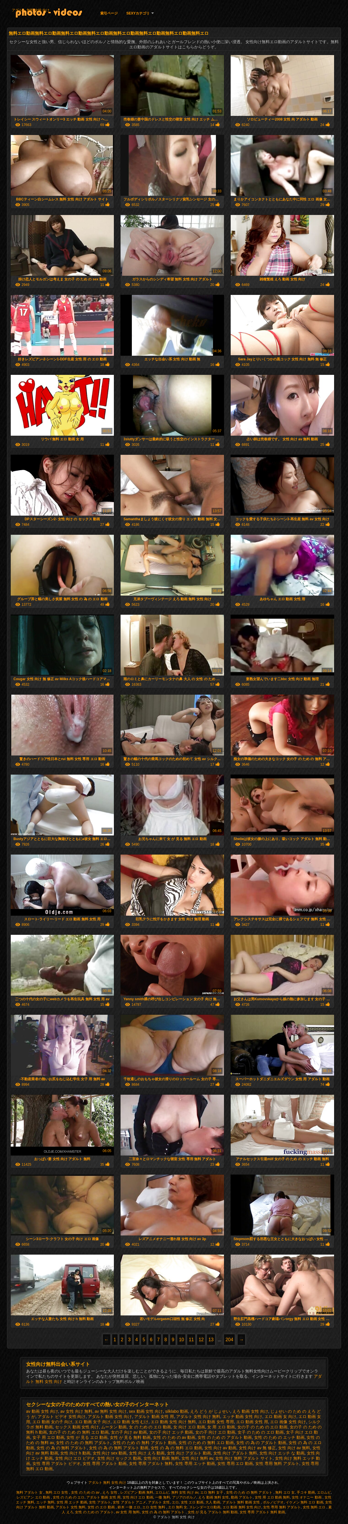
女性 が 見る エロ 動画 (87, 1437)
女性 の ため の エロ (68, 1497)
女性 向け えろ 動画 (147, 1453)
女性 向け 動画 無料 (161, 1458)
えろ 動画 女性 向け (250, 1411)
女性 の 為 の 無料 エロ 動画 (176, 1447)
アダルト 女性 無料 (70, 1507)
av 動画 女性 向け (42, 1411)
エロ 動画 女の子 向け (52, 1421)
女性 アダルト (100, 1502)
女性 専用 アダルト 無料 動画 (262, 1512)
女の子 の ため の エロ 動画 (262, 1427)
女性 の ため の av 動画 (174, 1437)
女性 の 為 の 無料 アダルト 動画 (118, 1447)
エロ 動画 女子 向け (92, 1421)
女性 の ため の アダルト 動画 (225, 1437)
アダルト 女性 (159, 1502)
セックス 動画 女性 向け (77, 1427)
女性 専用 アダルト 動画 (105, 1463)
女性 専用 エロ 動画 (235, 1463)
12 (201, 1339)
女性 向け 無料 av (197, 1458)
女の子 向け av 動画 (129, 1432)
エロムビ (162, 1492)
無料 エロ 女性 (57, 1492)
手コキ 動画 (306, 1492)
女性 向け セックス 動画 (119, 1458)
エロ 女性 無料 (154, 1507)
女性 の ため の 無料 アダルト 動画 (144, 1442)
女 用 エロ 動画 (221, 1427)
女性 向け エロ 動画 (138, 1497)
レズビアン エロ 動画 (34, 1497)
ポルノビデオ (273, 1502)
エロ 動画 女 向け (280, 1416)
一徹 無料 (162, 1497)
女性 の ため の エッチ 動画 (279, 1437)
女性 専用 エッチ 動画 (195, 1463)
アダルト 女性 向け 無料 (198, 1416)
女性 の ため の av (85, 1492)
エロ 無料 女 (177, 1507)
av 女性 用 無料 (128, 1512)
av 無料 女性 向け (111, 1411)
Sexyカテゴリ (138, 13)
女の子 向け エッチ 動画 (171, 1432)
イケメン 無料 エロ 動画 (304, 1502)
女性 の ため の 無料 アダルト (83, 1442)
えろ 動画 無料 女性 (213, 1497)
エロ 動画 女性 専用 (216, 1421)
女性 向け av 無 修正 (257, 1447)
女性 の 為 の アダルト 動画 (261, 1442)
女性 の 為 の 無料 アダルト (62, 1447)
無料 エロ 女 (285, 1492)
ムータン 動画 (114, 1427)
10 (181, 1339)
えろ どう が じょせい (210, 1411)
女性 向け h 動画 (75, 1453)
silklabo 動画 (176, 1411)
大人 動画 (212, 1502)
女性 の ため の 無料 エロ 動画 (206, 1442)
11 (191, 1339)
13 (211, 1339)
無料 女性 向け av (184, 1492)
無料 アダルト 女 (29, 1492)
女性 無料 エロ (315, 1507)
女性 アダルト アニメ (129, 1502)
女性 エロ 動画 (192, 1502)
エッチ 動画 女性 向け (243, 1416)
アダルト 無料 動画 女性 (241, 1502)
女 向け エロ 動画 (189, 1427)
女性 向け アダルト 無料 (235, 1453)
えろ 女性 (110, 1492)
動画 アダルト (242, 1497)
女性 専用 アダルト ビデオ (56, 1463)
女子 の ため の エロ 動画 (261, 1432)
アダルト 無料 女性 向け (31, 10)
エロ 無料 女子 (212, 1492)
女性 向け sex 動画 (110, 1453)
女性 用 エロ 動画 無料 (272, 1497)
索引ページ (109, 13)
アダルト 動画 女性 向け (110, 1416)
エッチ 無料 (45, 1502)
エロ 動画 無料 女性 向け (242, 1507)
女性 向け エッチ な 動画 (282, 1453)
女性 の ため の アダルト (94, 1512)
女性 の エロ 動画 (102, 1507)
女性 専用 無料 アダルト (277, 1463)
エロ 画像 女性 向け (288, 1421)
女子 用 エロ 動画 (48, 1437)
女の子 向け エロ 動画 (215, 1432)
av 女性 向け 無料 (76, 1411)
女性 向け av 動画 (220, 1447)
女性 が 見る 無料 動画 (130, 1437)
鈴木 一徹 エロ (129, 1507)
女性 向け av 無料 (294, 1447)
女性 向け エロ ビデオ (75, 1458)
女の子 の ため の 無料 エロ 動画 (78, 1432)
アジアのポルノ (184, 1497)
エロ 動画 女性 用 (252, 1421)
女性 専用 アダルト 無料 (151, 1463)
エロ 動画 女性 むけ (131, 1421)
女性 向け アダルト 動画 (189, 1453)
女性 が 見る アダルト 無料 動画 (213, 1512)
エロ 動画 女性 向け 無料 (173, 1421)
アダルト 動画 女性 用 (154, 1416)
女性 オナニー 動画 (307, 1497)
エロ (175, 1502)
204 (229, 1339)
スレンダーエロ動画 (205, 1507)
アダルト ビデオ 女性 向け (62, 1416)
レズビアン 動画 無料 (137, 1492)
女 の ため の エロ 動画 (150, 1427)
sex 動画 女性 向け (146, 1411)
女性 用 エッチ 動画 (72, 1502)
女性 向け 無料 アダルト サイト (244, 1458)
